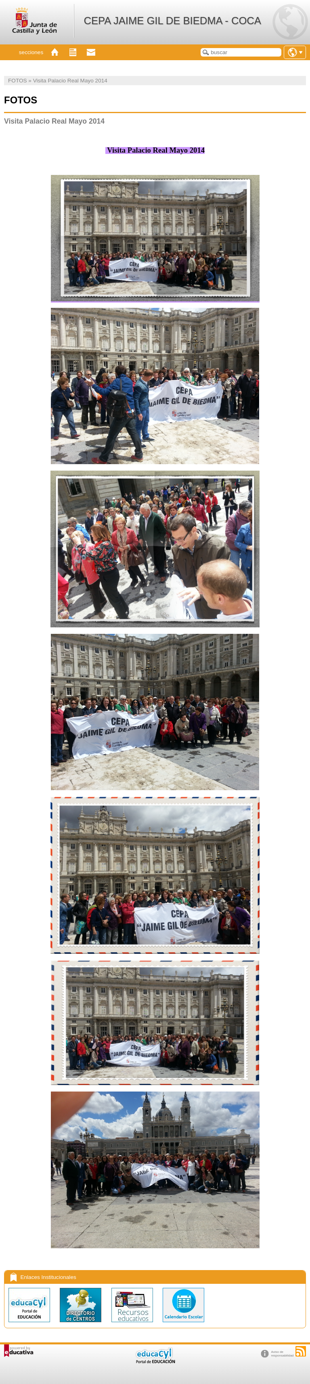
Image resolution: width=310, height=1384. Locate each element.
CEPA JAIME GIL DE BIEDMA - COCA (172, 20)
